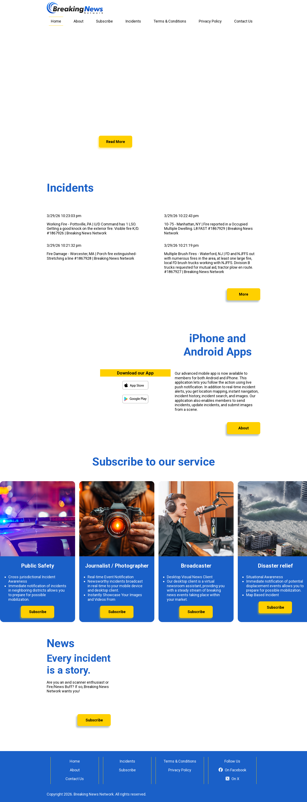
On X (232, 779)
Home (56, 21)
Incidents (133, 21)
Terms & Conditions (170, 21)
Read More (115, 141)
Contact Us (243, 21)
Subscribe (104, 21)
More (243, 294)
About (78, 21)
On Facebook (232, 770)
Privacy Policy (210, 21)
